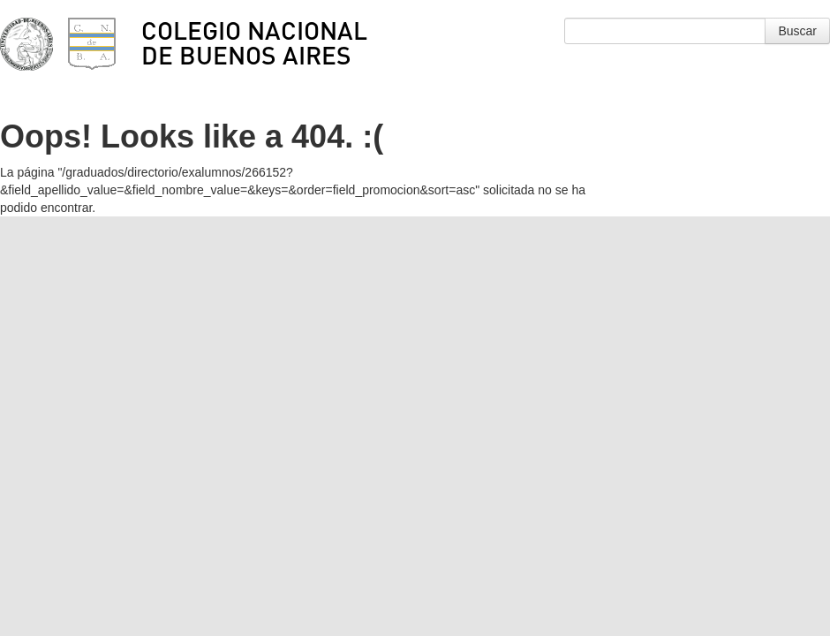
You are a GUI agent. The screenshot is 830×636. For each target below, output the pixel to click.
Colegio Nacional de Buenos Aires (254, 42)
